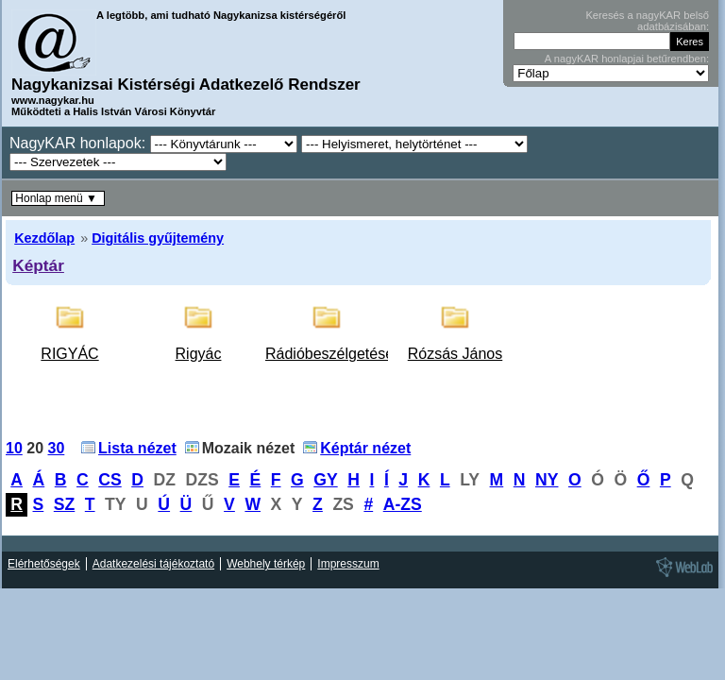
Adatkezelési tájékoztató (153, 563)
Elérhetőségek (44, 563)
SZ (64, 504)
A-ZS (402, 504)
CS (109, 479)
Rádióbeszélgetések (333, 354)
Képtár (38, 265)
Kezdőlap (44, 238)
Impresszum (348, 563)
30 (56, 448)
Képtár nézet (365, 448)
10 (14, 448)
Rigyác (199, 354)
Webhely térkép (266, 563)
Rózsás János (455, 354)
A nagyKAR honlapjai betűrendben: (627, 58)
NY (546, 479)
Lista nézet (137, 448)
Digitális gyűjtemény (158, 238)
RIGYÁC (69, 354)
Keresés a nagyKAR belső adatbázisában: (647, 20)
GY (325, 479)
